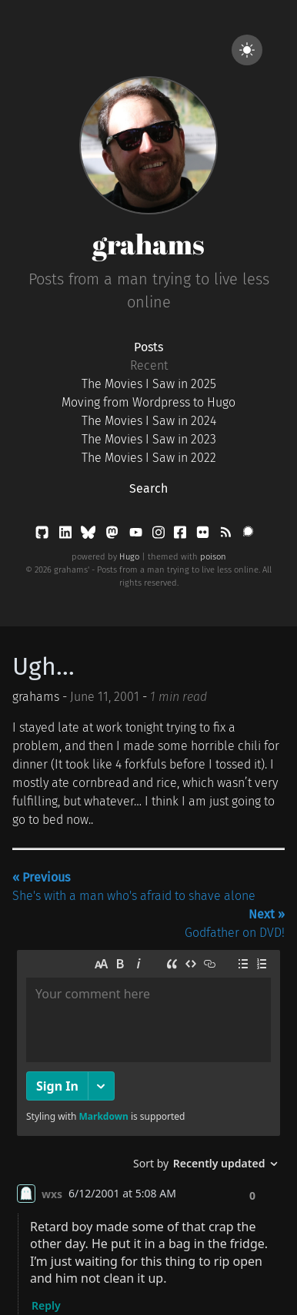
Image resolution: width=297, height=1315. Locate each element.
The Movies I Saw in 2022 (149, 457)
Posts (148, 347)
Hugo (129, 557)
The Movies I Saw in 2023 (149, 439)
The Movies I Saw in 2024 (149, 420)
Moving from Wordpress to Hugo (148, 402)
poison (213, 557)
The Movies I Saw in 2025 (149, 384)
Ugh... (43, 666)
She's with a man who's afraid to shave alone (133, 886)
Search (148, 488)
